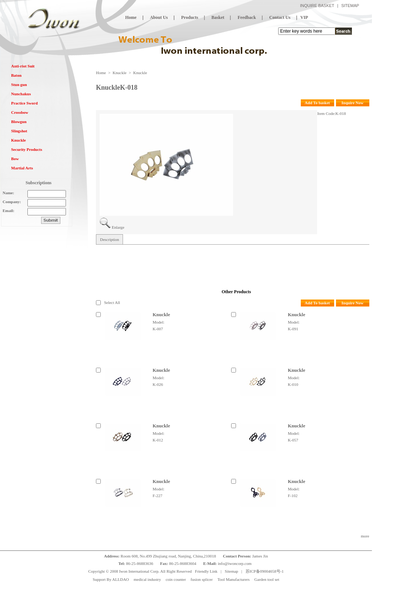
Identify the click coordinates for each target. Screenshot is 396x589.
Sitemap (231, 571)
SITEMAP (350, 5)
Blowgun (19, 121)
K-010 (293, 384)
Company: (12, 201)
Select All (112, 302)
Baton (16, 75)
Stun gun (19, 84)
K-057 (293, 440)
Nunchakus (21, 94)
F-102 (292, 495)
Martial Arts (22, 168)
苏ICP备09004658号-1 (265, 571)
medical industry (147, 579)
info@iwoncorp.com (235, 563)
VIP (304, 17)
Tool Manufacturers (233, 579)
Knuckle (18, 140)
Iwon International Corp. (139, 571)
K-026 (158, 384)
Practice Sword (24, 103)
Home (101, 72)
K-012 (158, 440)
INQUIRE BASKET (317, 5)
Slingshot (19, 131)
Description (109, 239)
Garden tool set (266, 579)
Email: (8, 210)
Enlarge (118, 227)
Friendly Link (206, 571)
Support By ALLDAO (111, 579)
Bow (15, 158)
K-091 (293, 329)
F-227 (157, 495)
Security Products (26, 149)
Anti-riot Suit (22, 66)
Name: (8, 193)
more (365, 536)
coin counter (176, 579)
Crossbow (19, 112)
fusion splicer (202, 579)
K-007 (158, 329)
